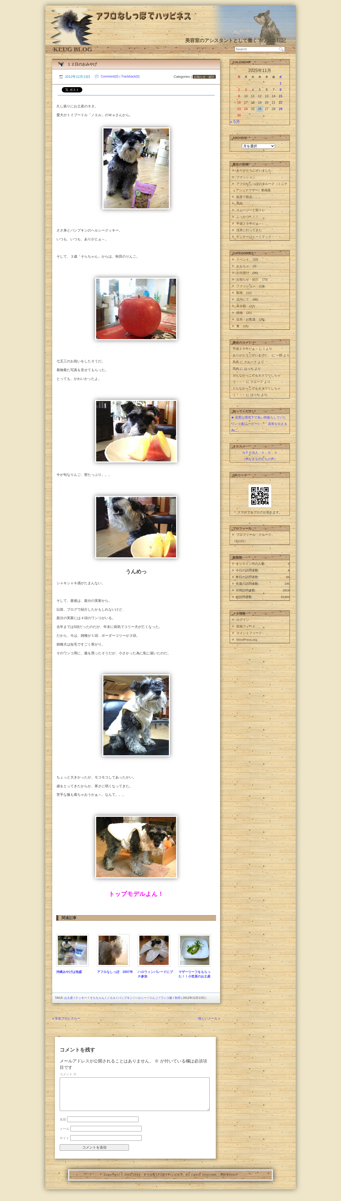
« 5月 (235, 121)
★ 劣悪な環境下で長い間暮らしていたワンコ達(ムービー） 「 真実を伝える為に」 (259, 424)
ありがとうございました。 (255, 170)
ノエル (111, 997)
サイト (64, 1144)
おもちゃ (242, 266)
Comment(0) (110, 76)
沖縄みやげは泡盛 (69, 972)
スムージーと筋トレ (250, 210)
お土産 (68, 997)
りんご (153, 997)
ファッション (245, 177)
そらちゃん (97, 997)
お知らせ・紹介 (204, 76)
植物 (239, 312)
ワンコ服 (166, 997)
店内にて (242, 299)
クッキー (81, 997)
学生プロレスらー (67, 1018)
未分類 (241, 306)
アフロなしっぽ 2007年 (115, 972)
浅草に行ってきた (249, 230)
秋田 (178, 997)
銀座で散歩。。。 (249, 196)
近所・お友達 (245, 319)
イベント (242, 259)
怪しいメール (207, 1018)
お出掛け (242, 272)
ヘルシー (141, 997)
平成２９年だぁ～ (249, 223)
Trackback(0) (130, 76)
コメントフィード (249, 633)
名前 (63, 1126)
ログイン (242, 619)
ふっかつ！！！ (247, 216)
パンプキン (125, 997)
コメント (68, 1074)
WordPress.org (246, 639)
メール (64, 1135)
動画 (239, 292)
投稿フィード (245, 626)
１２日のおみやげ (82, 64)
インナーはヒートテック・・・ (258, 236)
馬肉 (239, 203)
